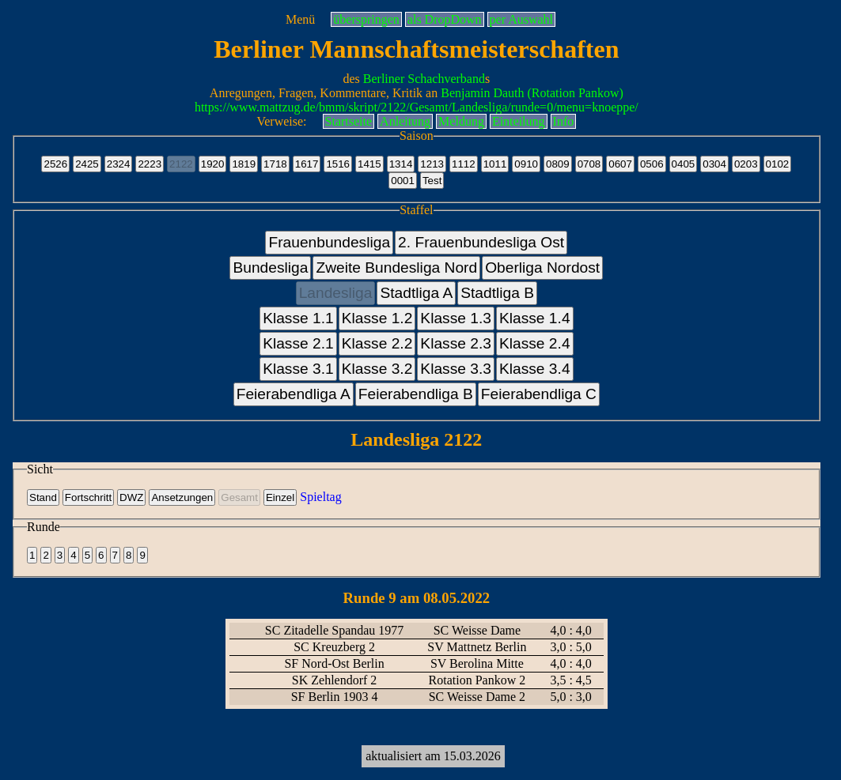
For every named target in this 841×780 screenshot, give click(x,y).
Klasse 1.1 (298, 318)
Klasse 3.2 (377, 368)
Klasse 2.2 (377, 343)
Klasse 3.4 (534, 368)
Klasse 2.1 (298, 343)
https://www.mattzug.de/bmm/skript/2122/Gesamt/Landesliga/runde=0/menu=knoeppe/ (416, 107)
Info (563, 121)
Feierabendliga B (415, 394)
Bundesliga (270, 267)
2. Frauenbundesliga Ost (481, 242)
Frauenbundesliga (329, 242)
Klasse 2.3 (455, 343)
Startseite (349, 121)
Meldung (461, 121)
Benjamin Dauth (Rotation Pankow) (532, 93)
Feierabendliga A (293, 394)
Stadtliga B (497, 292)
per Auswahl (521, 19)
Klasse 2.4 (534, 343)
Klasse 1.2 (377, 318)
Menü (300, 19)
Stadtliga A (416, 292)
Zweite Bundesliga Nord (396, 267)
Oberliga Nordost (542, 267)
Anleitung (405, 121)
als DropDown (444, 19)
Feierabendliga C (539, 394)
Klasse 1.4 (534, 318)
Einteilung (518, 121)
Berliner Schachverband (424, 78)
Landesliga (336, 292)
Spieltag (320, 496)
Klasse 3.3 (455, 368)
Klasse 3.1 (298, 368)
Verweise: (281, 121)
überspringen (366, 19)
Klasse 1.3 (455, 318)
